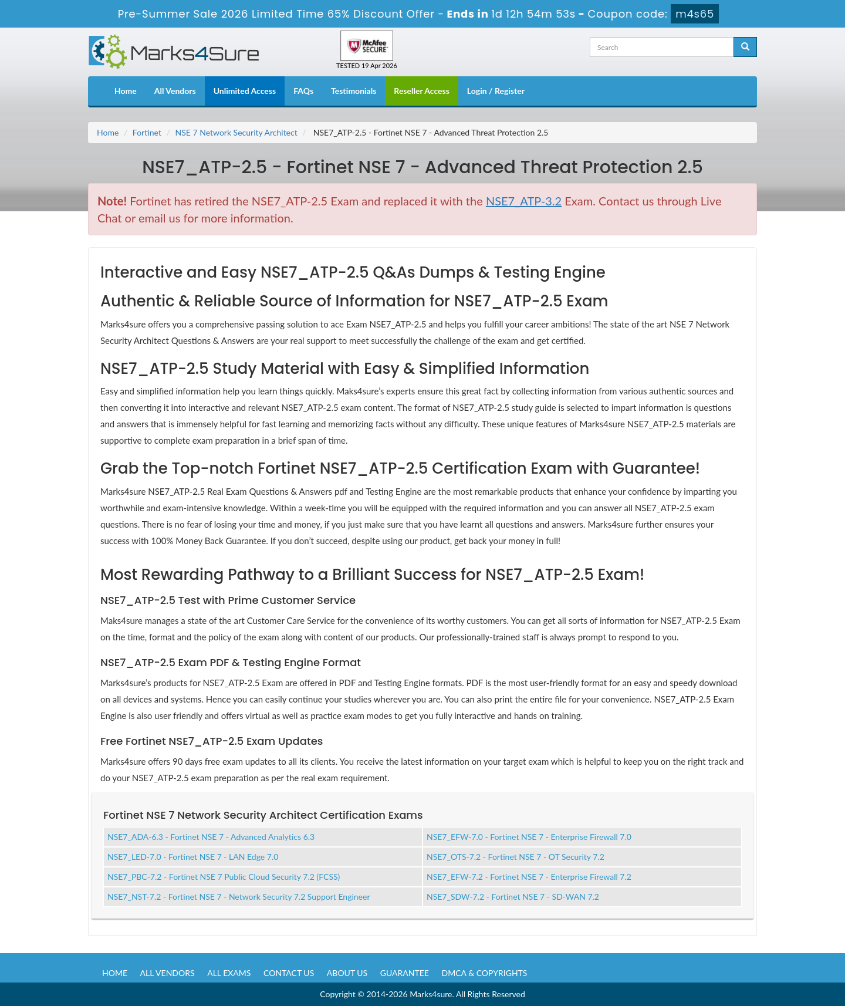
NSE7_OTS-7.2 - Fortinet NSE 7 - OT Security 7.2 (515, 857)
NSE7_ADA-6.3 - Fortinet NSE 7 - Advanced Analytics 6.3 (211, 837)
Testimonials (353, 91)
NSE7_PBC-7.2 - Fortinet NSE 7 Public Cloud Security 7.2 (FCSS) (223, 877)
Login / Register (496, 91)
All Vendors (175, 91)
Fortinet (147, 132)
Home (125, 91)
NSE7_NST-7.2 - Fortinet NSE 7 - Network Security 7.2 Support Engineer (238, 897)
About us (347, 973)
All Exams (229, 973)
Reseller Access (421, 91)
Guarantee (404, 973)
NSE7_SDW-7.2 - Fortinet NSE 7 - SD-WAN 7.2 (513, 897)
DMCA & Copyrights (485, 973)
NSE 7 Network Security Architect (236, 132)
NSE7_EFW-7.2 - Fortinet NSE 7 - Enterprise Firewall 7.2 (529, 877)
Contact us (288, 973)
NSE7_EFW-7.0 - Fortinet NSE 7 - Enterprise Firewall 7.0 (529, 837)
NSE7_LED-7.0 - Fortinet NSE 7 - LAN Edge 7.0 (192, 857)
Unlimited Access (245, 91)
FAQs (303, 91)
